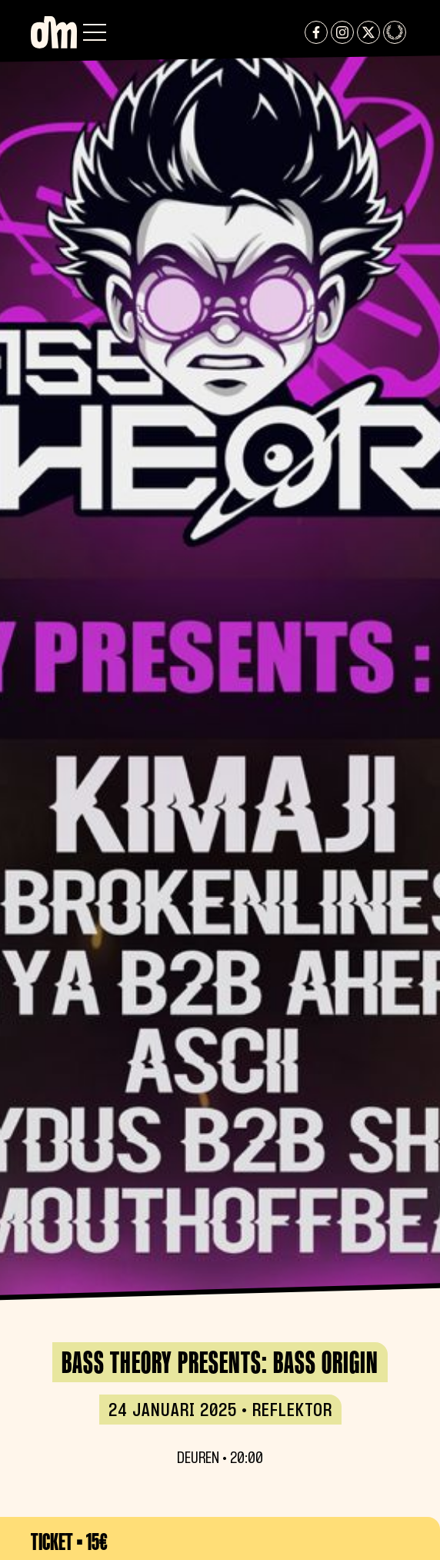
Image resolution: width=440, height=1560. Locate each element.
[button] (94, 32)
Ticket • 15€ (69, 1541)
